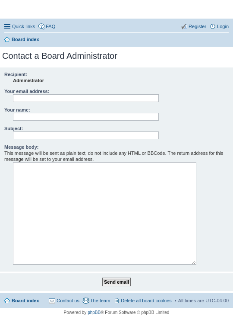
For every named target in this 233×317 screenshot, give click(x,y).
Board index (25, 300)
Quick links (23, 26)
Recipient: (15, 74)
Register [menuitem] (197, 26)
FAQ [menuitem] (50, 26)
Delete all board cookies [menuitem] (146, 300)
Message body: (21, 147)
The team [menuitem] (100, 300)
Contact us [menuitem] (68, 300)
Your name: (17, 109)
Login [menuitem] (223, 26)
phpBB (94, 312)
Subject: (13, 128)
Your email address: (26, 91)
